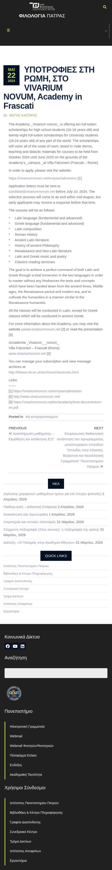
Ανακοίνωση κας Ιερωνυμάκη (25, 514)
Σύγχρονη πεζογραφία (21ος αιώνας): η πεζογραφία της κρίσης (51, 529)
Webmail (16, 736)
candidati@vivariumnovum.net (32, 191)
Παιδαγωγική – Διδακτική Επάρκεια (30, 507)
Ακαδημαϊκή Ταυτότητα (26, 774)
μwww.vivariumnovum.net (40, 329)
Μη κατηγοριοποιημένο (41, 417)
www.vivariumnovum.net (27, 353)
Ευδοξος (16, 765)
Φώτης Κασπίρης (23, 115)
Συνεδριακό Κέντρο (16, 588)
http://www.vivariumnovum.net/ (37, 396)
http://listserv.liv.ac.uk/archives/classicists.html (44, 372)
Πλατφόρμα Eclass (23, 755)
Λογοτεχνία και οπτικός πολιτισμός (29, 522)
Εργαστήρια (11, 611)
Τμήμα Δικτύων (13, 596)
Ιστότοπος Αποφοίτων (17, 603)
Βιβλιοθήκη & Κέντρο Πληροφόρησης (28, 573)
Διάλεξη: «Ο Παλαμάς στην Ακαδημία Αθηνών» (39, 542)
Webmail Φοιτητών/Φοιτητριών (32, 746)
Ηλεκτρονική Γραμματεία (27, 726)
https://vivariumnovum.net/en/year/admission (43, 178)
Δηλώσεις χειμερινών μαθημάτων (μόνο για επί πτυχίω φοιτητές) (52, 494)
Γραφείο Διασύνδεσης (17, 581)
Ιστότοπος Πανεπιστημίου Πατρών (26, 566)
